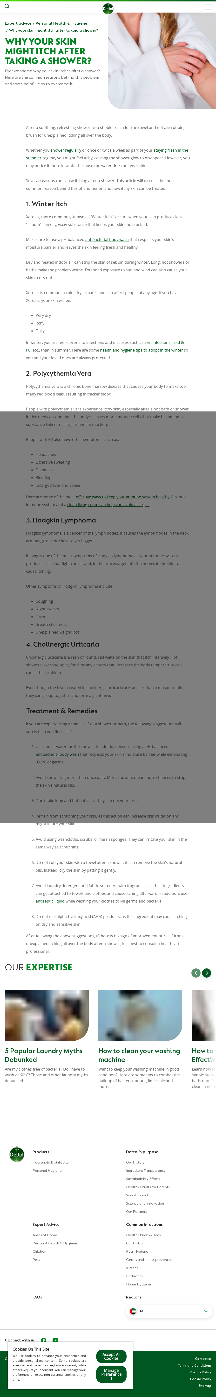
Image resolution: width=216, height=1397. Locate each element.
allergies (70, 424)
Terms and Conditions (194, 1365)
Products (41, 1151)
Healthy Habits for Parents (148, 1187)
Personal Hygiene (47, 1170)
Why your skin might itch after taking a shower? (53, 30)
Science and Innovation (145, 1203)
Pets (36, 1259)
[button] (169, 1311)
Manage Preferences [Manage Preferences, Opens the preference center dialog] (111, 1374)
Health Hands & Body (143, 1235)
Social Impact (137, 1195)
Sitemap (205, 1386)
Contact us (203, 1359)
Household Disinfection (52, 1162)
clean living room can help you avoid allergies (108, 504)
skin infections (157, 342)
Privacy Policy (200, 1372)
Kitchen (132, 1268)
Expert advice (18, 23)
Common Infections (144, 1224)
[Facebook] (43, 1340)
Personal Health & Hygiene (61, 23)
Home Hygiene (138, 1284)
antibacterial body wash (107, 239)
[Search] (7, 7)
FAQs (37, 1297)
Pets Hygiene (137, 1251)
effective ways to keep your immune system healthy (122, 497)
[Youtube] (55, 1340)
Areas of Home (45, 1235)
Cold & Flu (134, 1243)
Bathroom (134, 1276)
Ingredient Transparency (146, 1170)
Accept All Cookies (111, 1356)
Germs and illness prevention (149, 1259)
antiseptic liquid (50, 901)
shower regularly (66, 150)
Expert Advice (46, 1224)
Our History (135, 1162)
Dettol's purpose (142, 1151)
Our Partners (136, 1211)
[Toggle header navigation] (208, 7)
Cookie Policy (200, 1379)
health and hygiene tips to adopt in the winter (141, 350)
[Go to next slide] (206, 973)
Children (39, 1251)
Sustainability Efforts (143, 1179)
